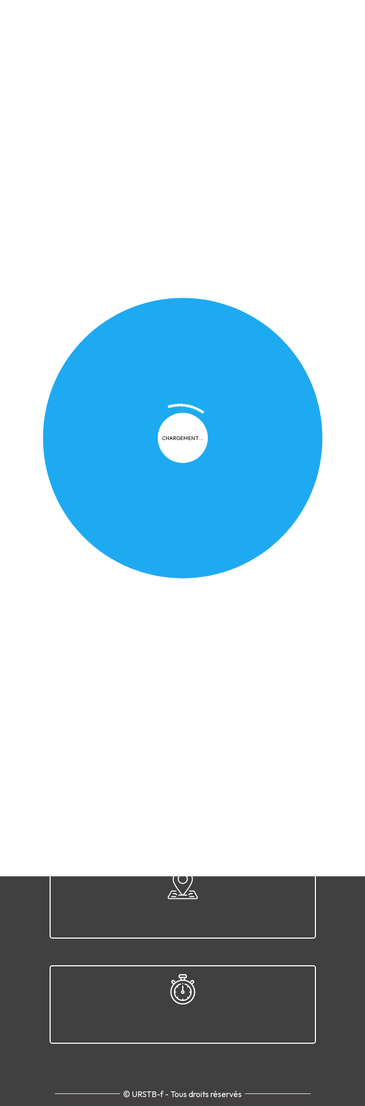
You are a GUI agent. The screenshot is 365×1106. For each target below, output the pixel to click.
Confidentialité (105, 562)
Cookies (161, 562)
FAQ (196, 562)
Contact (288, 562)
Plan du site (239, 562)
